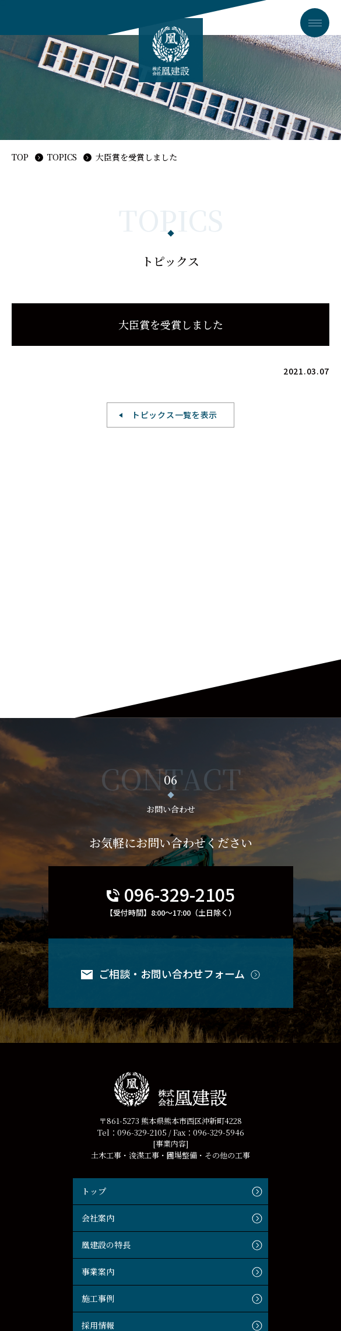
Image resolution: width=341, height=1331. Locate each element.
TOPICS (62, 157)
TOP (20, 157)
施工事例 (98, 1298)
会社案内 (98, 1218)
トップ (94, 1191)
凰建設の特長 (106, 1245)
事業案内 (98, 1271)
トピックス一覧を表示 (174, 415)
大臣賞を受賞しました (136, 157)
